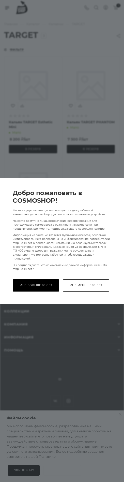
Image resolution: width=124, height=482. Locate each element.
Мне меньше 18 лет (86, 285)
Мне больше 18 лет (36, 285)
